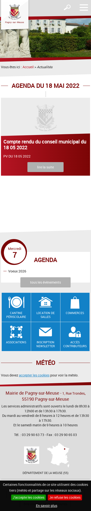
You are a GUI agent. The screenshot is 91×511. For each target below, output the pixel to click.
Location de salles (45, 315)
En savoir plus (46, 505)
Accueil (28, 67)
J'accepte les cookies (28, 497)
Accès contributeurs (75, 344)
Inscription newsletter (45, 344)
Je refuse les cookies (65, 497)
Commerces (75, 313)
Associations (16, 342)
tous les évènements (45, 282)
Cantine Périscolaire (16, 315)
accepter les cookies (34, 375)
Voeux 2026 (17, 271)
